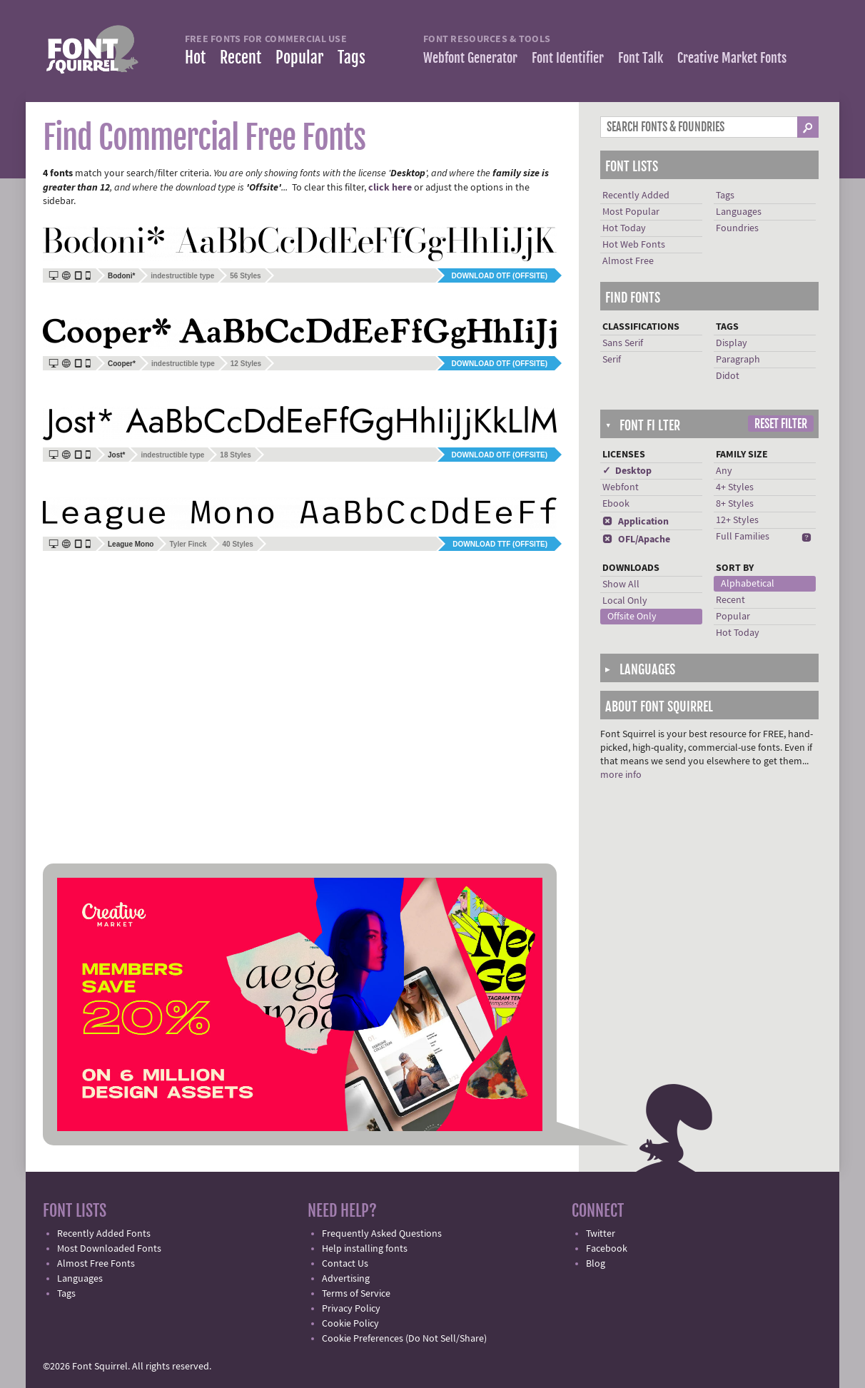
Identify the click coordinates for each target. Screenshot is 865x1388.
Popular (299, 57)
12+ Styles (737, 520)
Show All (620, 584)
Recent (240, 57)
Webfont (620, 487)
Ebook (615, 503)
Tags (351, 57)
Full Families (742, 536)
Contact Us (345, 1263)
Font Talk (640, 58)
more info (621, 775)
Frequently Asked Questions (382, 1233)
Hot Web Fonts (633, 244)
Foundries (737, 228)
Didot (727, 376)
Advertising (346, 1278)
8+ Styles (735, 503)
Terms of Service (356, 1293)
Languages (739, 212)
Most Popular (630, 212)
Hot (195, 57)
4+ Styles (735, 487)
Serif (611, 359)
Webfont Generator (470, 58)
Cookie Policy (350, 1323)
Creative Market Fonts (731, 58)
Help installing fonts (365, 1248)
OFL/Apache (636, 539)
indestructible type (182, 276)
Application (635, 522)
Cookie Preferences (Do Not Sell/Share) (404, 1338)
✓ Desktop (627, 471)
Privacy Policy (351, 1308)
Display (731, 343)
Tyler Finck (187, 544)
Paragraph (738, 359)
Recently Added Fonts (104, 1233)
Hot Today (624, 228)
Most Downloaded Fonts (109, 1248)
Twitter (600, 1233)
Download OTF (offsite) (499, 276)
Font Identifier (568, 58)
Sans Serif (622, 343)
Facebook (606, 1248)
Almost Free (628, 261)
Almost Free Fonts (96, 1263)
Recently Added (635, 195)
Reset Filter (780, 424)
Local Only (624, 600)
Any (724, 471)
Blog (595, 1263)
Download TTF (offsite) (499, 544)
